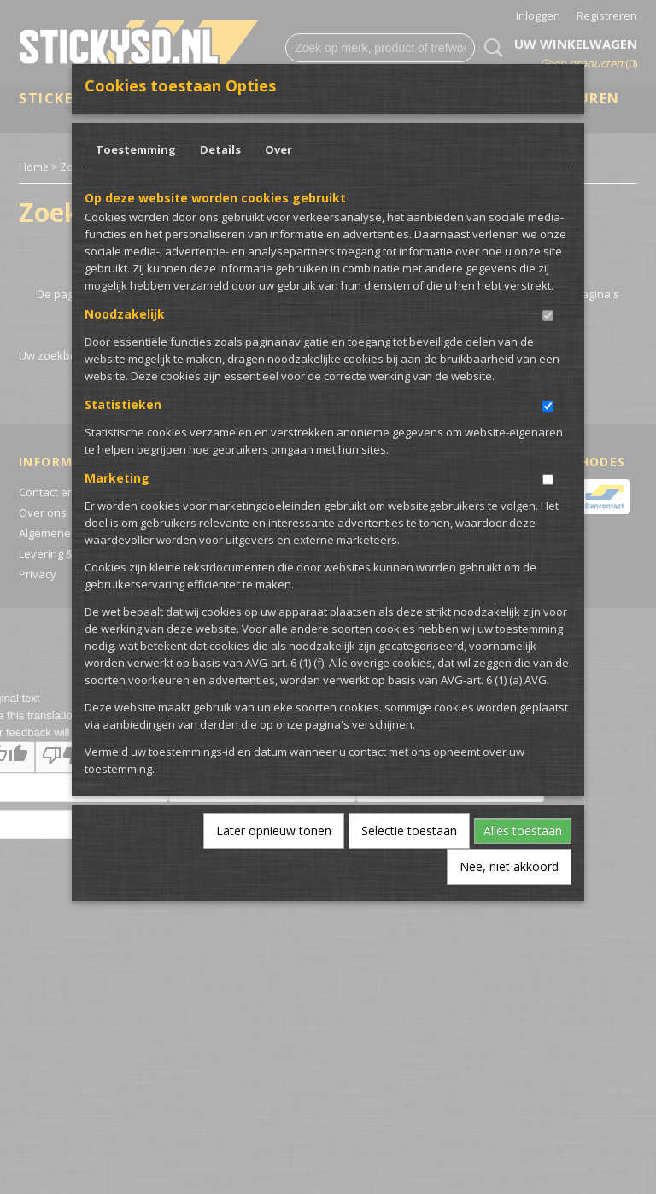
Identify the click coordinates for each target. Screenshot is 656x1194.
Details (220, 149)
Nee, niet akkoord (509, 866)
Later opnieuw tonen (273, 830)
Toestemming (136, 149)
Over (278, 149)
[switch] (548, 315)
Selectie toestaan (409, 830)
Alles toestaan (522, 830)
